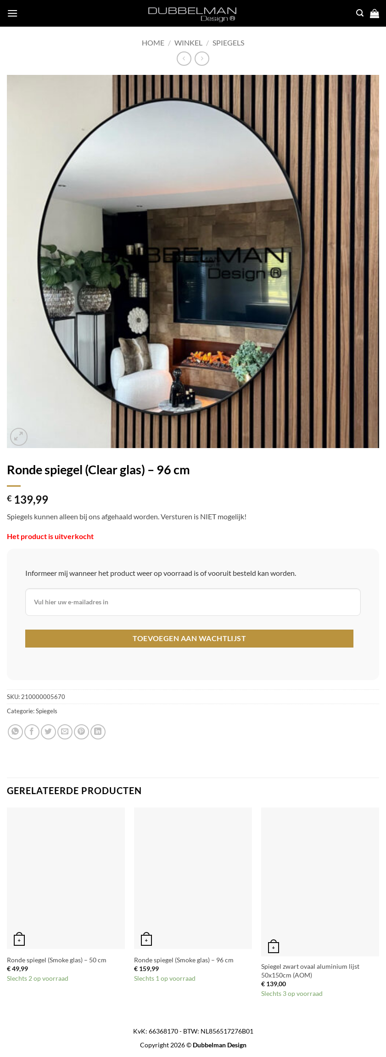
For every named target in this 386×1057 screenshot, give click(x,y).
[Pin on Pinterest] (81, 731)
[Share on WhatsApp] (15, 731)
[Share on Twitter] (48, 731)
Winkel (188, 42)
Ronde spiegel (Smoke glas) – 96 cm (184, 960)
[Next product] (184, 58)
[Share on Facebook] (31, 731)
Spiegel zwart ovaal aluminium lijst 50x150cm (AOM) (310, 970)
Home (153, 42)
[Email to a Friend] (65, 731)
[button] (19, 437)
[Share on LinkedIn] (98, 731)
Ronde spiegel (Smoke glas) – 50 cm (56, 960)
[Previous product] (202, 58)
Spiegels (228, 42)
